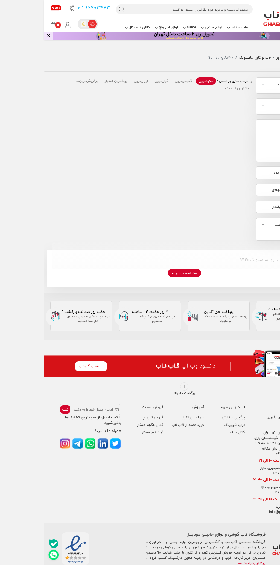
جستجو (259, 58)
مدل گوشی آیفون (257, 105)
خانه (274, 58)
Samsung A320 (257, 144)
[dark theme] (39, 24)
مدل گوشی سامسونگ (254, 84)
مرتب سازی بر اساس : (191, 81)
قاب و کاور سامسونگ (210, 58)
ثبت (21, 409)
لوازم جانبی (167, 27)
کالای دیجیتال (93, 27)
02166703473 (46, 7)
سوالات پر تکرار (149, 417)
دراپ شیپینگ (190, 425)
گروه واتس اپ (108, 417)
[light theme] (47, 24)
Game (145, 27)
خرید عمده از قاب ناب (143, 425)
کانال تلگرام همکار (106, 425)
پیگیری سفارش (189, 417)
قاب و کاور (193, 27)
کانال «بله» (193, 432)
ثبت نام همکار (108, 432)
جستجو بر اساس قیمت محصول (252, 228)
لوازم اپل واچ (122, 27)
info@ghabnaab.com (242, 512)
